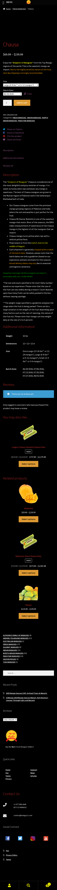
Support (33, 770)
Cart (44, 883)
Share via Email (14, 139)
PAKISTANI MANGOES (26, 121)
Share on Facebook (15, 132)
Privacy (9, 779)
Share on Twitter (14, 129)
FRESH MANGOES (19, 9)
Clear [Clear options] (29, 93)
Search (28, 885)
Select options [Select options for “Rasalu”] (28, 616)
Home (8, 9)
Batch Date (8, 90)
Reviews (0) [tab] (8, 165)
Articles (33, 776)
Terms (8, 776)
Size (5, 81)
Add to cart (22, 102)
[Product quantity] (7, 103)
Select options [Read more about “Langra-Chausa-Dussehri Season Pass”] (28, 464)
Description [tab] (8, 150)
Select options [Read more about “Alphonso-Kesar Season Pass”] (28, 572)
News (32, 773)
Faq (7, 773)
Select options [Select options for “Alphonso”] (28, 519)
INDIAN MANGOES (34, 117)
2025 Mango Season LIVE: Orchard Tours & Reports (26, 693)
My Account (9, 885)
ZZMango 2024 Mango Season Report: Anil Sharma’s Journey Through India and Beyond (27, 699)
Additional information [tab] (13, 158)
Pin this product (14, 136)
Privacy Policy (11, 855)
